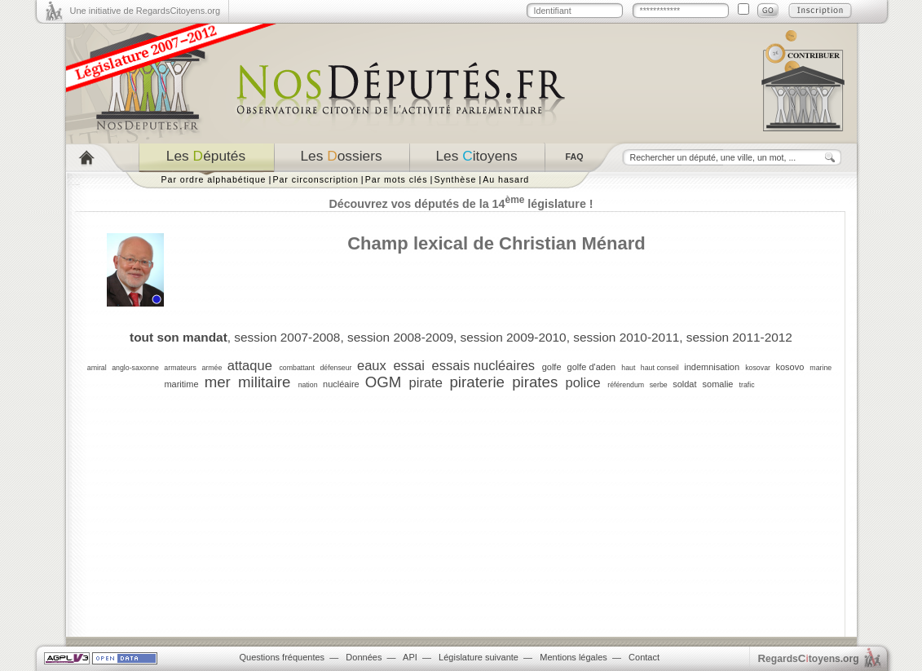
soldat (684, 384)
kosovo (789, 367)
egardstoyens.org (808, 658)
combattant (297, 368)
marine (821, 368)
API (410, 657)
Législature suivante (478, 657)
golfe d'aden (591, 367)
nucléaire (341, 384)
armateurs (180, 368)
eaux (371, 365)
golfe (552, 367)
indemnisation (711, 367)
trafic (747, 385)
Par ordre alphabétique (214, 179)
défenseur (335, 368)
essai (409, 365)
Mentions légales (573, 657)
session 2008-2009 (400, 337)
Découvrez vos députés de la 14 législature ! (461, 203)
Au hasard (506, 179)
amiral (97, 368)
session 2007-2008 (287, 337)
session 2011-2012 (739, 337)
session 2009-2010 (514, 337)
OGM (383, 382)
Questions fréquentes (282, 657)
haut (628, 368)
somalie (718, 384)
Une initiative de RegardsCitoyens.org (145, 10)
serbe (659, 385)
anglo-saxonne (135, 368)
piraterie (477, 382)
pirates (535, 382)
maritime (181, 384)
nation (308, 385)
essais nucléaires (484, 365)
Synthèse (455, 179)
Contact (644, 657)
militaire (264, 382)
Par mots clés (396, 179)
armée (211, 368)
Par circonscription (315, 179)
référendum (625, 385)
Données (364, 657)
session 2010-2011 (626, 337)
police (582, 382)
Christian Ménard (572, 243)
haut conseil (660, 368)
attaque (249, 365)
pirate (426, 382)
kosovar (757, 368)
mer (218, 382)
